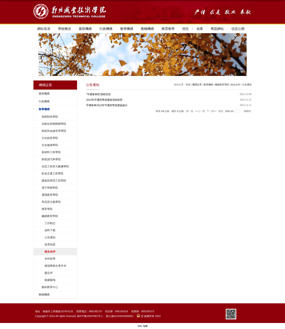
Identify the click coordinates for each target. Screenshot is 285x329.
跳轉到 (248, 111)
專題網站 (217, 29)
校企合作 (235, 84)
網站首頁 (43, 29)
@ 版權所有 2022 (149, 316)
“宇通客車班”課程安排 (98, 94)
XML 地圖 (142, 326)
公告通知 (247, 84)
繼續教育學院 (222, 84)
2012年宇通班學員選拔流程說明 (104, 99)
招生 (185, 29)
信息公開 (237, 29)
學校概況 (64, 29)
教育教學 (168, 29)
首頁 (188, 84)
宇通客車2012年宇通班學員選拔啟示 (106, 105)
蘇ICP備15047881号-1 (90, 316)
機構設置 (197, 84)
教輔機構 (147, 29)
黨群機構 (85, 29)
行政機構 (106, 29)
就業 (199, 29)
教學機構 (126, 29)
